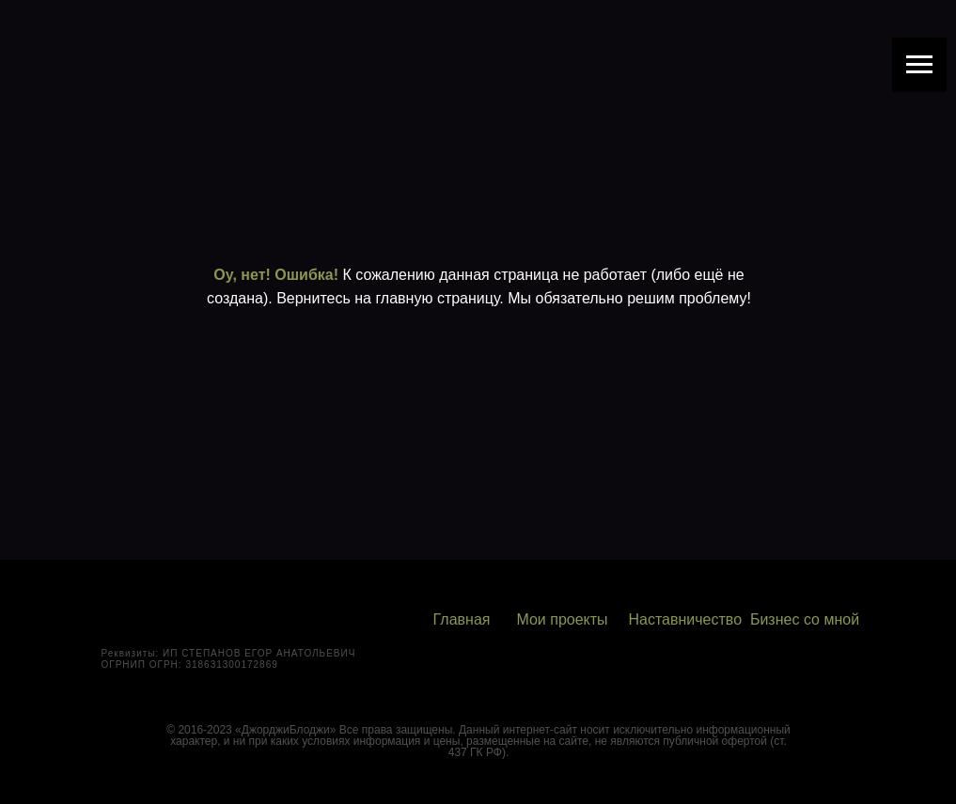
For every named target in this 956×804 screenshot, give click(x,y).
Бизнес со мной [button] (804, 619)
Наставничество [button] (686, 619)
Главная (462, 619)
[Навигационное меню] (919, 64)
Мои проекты (561, 619)
